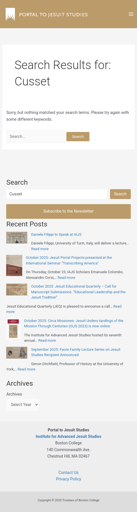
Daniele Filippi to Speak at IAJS (56, 234)
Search (120, 194)
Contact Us (69, 472)
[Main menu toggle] (131, 14)
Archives (14, 394)
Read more (40, 249)
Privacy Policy (68, 479)
